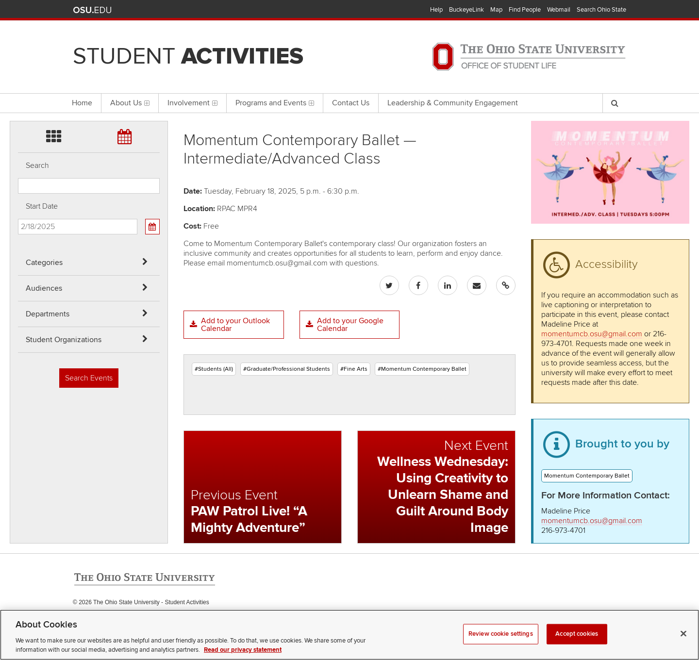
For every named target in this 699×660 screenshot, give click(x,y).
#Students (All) (214, 369)
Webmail (558, 10)
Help (436, 10)
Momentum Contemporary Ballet (587, 475)
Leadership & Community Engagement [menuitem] (452, 103)
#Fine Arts (353, 369)
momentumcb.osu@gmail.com (591, 334)
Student (188, 56)
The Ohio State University (92, 10)
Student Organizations (63, 340)
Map (496, 10)
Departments (47, 314)
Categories (44, 262)
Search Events (89, 378)
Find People (525, 10)
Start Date (42, 206)
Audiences (44, 288)
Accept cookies (576, 646)
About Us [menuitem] (130, 103)
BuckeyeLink (466, 10)
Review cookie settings (500, 646)
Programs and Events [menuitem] (274, 103)
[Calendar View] (152, 226)
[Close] (683, 646)
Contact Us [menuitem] (350, 103)
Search (37, 165)
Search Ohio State (601, 10)
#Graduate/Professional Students (286, 369)
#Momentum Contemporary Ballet (422, 369)
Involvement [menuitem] (192, 103)
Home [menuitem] (82, 103)
